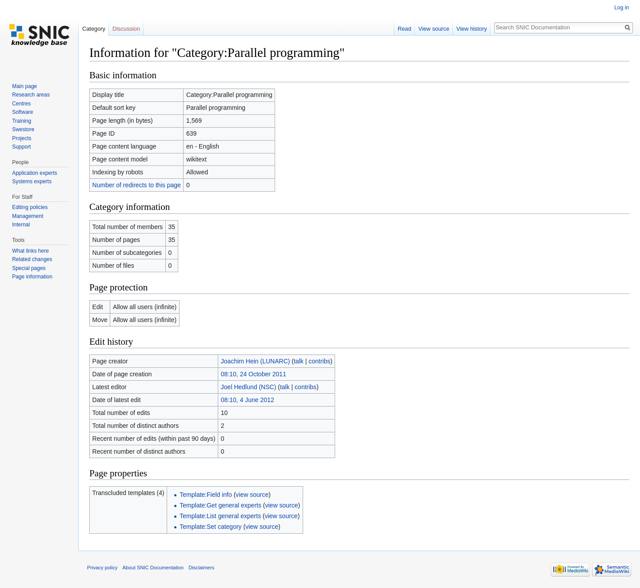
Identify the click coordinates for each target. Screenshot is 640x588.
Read (405, 28)
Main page (24, 86)
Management (27, 216)
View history (471, 28)
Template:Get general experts (220, 505)
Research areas (31, 95)
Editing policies (30, 207)
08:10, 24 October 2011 (253, 374)
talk (299, 361)
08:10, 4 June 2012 (247, 399)
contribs (319, 361)
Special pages (28, 268)
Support (21, 147)
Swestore (23, 129)
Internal (21, 225)
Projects (21, 138)
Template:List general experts (220, 516)
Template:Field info (206, 494)
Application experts (34, 173)
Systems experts (32, 181)
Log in (621, 7)
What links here (30, 251)
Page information (32, 277)
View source (433, 28)
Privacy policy (102, 567)
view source (252, 494)
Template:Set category (210, 526)
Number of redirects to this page (136, 185)
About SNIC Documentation (153, 567)
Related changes (32, 259)
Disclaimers (201, 567)
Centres (21, 104)
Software (22, 112)
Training (21, 121)
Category (93, 28)
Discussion (126, 28)
